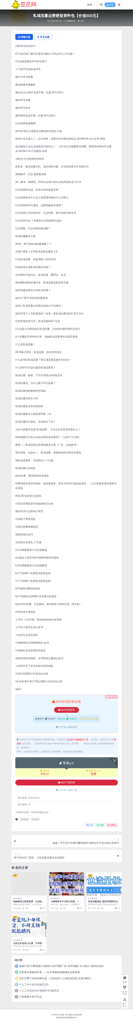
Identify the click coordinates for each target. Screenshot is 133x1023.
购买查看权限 (66, 710)
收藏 (100, 825)
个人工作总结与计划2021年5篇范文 (39, 990)
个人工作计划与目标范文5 (33, 984)
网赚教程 (71, 20)
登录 (110, 5)
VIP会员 (44, 771)
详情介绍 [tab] (24, 37)
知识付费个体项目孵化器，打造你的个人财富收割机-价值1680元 (55, 978)
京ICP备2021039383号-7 (66, 1017)
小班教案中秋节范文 (30, 996)
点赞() (111, 825)
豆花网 (61, 1014)
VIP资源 (35, 819)
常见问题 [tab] (43, 37)
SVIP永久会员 (93, 771)
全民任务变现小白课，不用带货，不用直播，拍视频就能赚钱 (28, 944)
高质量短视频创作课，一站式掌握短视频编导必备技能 (49, 972)
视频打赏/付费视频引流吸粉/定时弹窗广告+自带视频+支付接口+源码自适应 (61, 966)
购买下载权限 (66, 782)
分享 (90, 825)
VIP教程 (24, 819)
